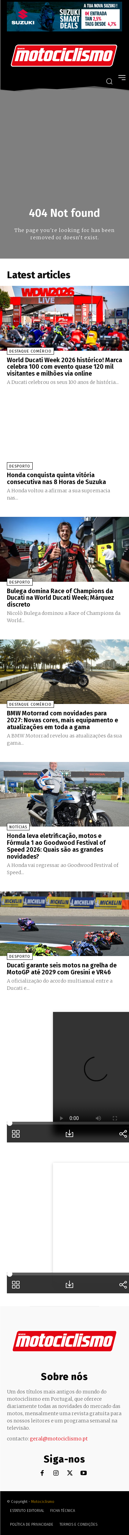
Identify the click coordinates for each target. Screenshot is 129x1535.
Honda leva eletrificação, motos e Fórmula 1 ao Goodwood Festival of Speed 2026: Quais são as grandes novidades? (56, 846)
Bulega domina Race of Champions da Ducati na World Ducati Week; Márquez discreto (60, 598)
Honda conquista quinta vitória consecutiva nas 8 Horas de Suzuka (56, 478)
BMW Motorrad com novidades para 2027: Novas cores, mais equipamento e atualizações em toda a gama (62, 720)
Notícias (18, 827)
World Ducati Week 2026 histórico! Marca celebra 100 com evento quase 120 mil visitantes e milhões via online (64, 367)
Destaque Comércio (30, 351)
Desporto (19, 466)
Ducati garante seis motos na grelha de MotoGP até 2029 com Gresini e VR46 (62, 969)
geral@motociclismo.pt (59, 1439)
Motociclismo (42, 1501)
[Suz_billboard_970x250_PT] (64, 29)
